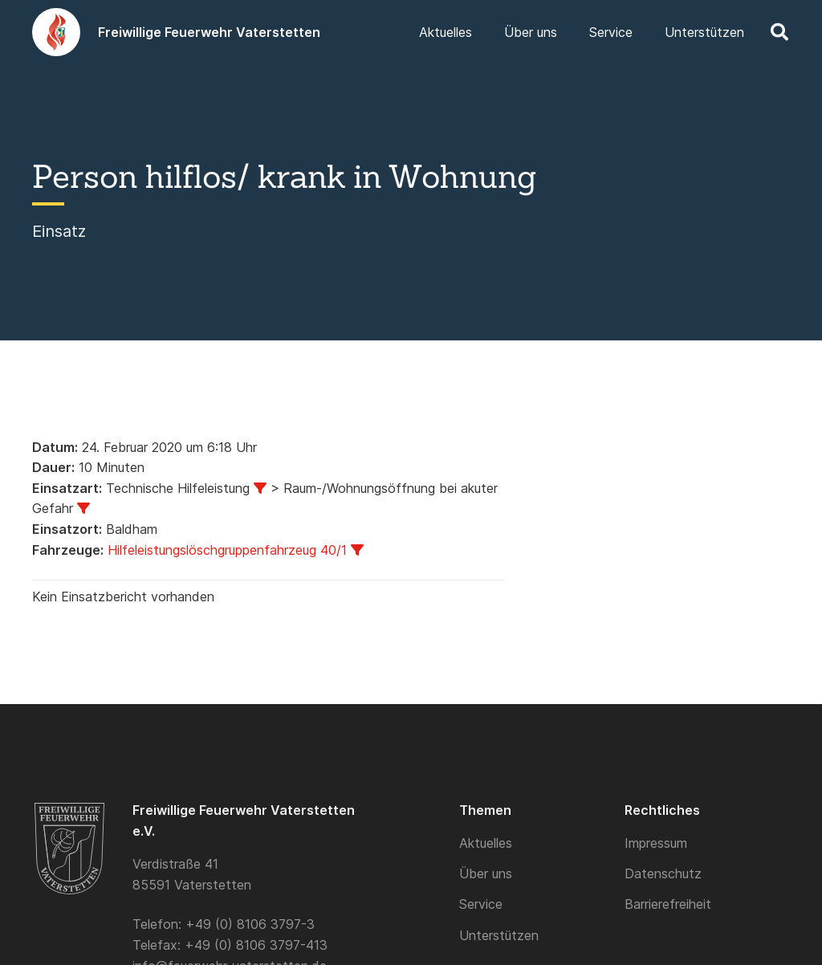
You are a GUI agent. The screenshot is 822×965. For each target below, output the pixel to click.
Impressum (656, 843)
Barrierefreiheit (668, 904)
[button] (779, 32)
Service (481, 904)
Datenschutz (663, 873)
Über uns (485, 873)
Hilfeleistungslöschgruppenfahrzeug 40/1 (227, 550)
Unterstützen (499, 935)
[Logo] (56, 32)
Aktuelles (485, 843)
